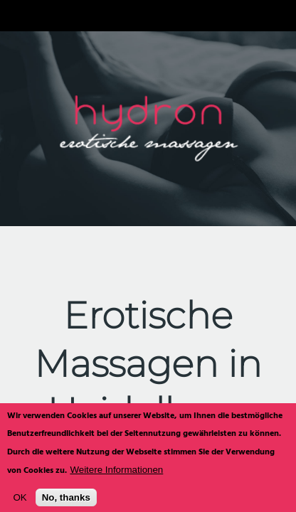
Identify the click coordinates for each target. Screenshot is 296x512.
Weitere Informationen (116, 474)
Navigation (15, 15)
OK (19, 503)
